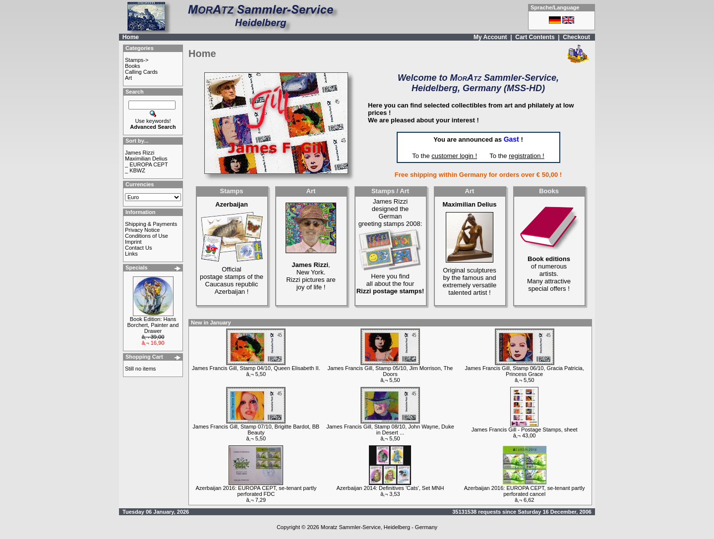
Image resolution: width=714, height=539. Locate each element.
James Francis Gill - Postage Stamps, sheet (525, 429)
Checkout (576, 37)
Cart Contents (534, 37)
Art (128, 78)
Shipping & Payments (151, 224)
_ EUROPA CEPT (146, 164)
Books (132, 66)
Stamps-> (136, 60)
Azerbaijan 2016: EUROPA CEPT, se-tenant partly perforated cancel (524, 491)
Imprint (133, 242)
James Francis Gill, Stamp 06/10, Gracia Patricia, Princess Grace (524, 371)
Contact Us (138, 248)
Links (131, 254)
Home (130, 37)
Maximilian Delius (146, 159)
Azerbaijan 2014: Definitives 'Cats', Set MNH (390, 488)
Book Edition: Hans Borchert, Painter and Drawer (153, 325)
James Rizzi (139, 153)
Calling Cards (141, 72)
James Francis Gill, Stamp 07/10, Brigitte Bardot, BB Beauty (256, 429)
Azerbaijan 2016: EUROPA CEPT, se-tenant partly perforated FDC (255, 491)
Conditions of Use (146, 236)
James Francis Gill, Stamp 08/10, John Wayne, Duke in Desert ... (390, 429)
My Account (490, 37)
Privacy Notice (142, 230)
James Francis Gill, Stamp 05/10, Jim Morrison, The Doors (390, 371)
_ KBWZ (135, 170)
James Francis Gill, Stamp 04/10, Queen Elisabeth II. (256, 368)
